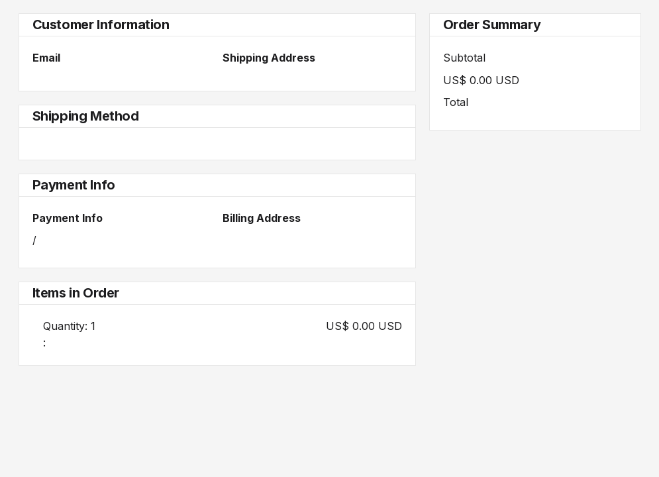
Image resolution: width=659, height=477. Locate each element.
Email (46, 57)
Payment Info (67, 218)
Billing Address (262, 218)
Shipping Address (269, 57)
